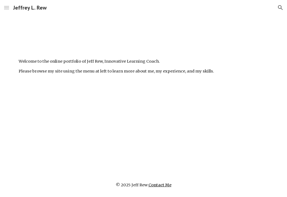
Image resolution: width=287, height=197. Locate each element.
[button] (6, 7)
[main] (143, 66)
